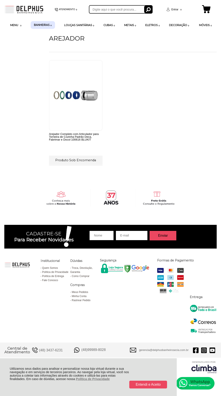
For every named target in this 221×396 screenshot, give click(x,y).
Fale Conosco (50, 282)
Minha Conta (79, 298)
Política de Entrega (53, 278)
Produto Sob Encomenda (75, 160)
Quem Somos (50, 270)
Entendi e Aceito (148, 384)
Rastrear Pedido (81, 302)
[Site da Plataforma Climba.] (204, 369)
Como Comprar (81, 278)
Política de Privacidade (93, 379)
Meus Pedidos (80, 294)
